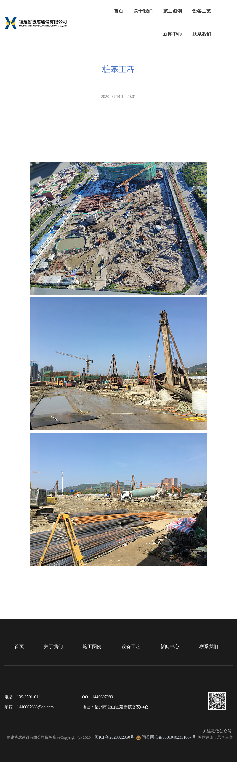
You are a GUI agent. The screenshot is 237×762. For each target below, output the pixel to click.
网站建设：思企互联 (215, 737)
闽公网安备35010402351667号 (169, 737)
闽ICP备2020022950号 (114, 737)
